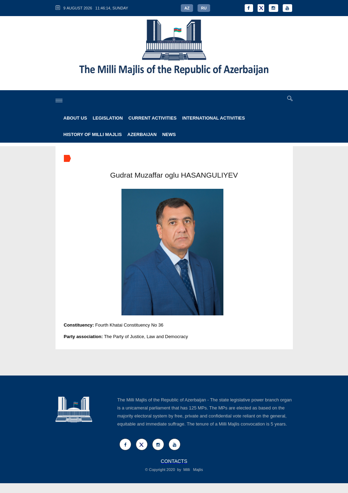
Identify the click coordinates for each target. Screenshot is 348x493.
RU (204, 8)
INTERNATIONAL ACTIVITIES (213, 118)
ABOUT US (75, 118)
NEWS (169, 134)
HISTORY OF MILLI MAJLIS (93, 134)
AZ (187, 8)
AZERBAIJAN (142, 134)
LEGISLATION (107, 118)
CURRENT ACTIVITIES (152, 118)
